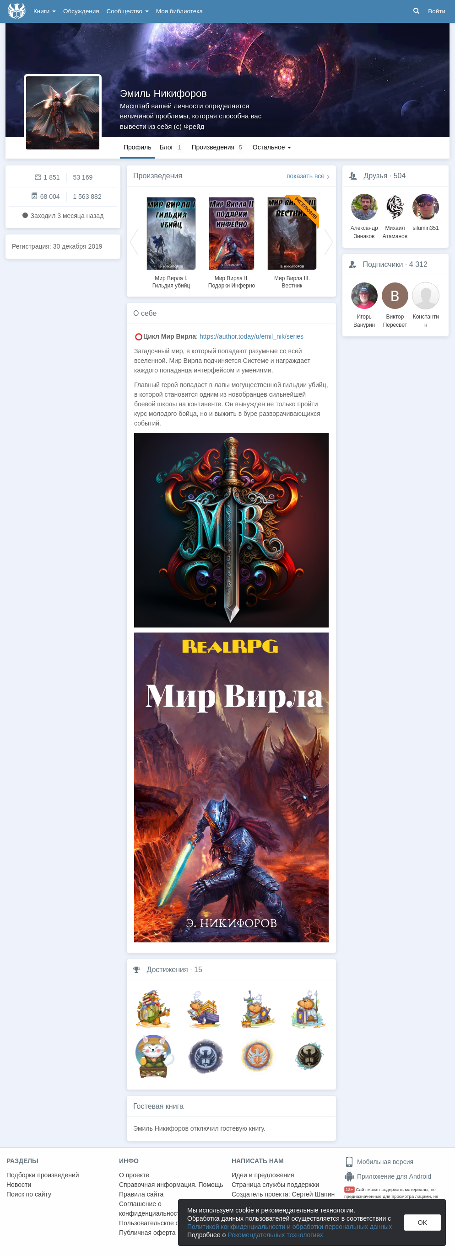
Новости (18, 1184)
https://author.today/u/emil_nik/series (251, 336)
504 (400, 176)
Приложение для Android (387, 1176)
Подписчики (383, 264)
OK (422, 1222)
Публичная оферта (147, 1232)
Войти (436, 11)
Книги (44, 11)
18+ (349, 1189)
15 (198, 969)
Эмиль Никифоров (163, 93)
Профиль (137, 147)
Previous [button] (134, 241)
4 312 (418, 264)
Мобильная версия (378, 1162)
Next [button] (328, 241)
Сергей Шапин (313, 1194)
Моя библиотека (179, 11)
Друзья (375, 176)
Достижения (167, 969)
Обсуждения (81, 11)
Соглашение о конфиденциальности (151, 1208)
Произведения (157, 176)
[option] (171, 241)
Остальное (272, 147)
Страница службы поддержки (275, 1184)
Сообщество (128, 11)
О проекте (134, 1175)
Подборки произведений (42, 1175)
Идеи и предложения (263, 1175)
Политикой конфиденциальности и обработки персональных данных (289, 1226)
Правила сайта (141, 1194)
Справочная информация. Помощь (171, 1184)
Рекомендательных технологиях (275, 1235)
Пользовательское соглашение (165, 1223)
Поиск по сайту (28, 1194)
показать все (306, 176)
